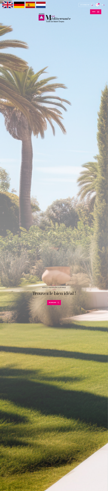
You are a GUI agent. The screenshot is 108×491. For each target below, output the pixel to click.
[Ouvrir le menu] (95, 11)
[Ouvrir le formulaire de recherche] (54, 302)
